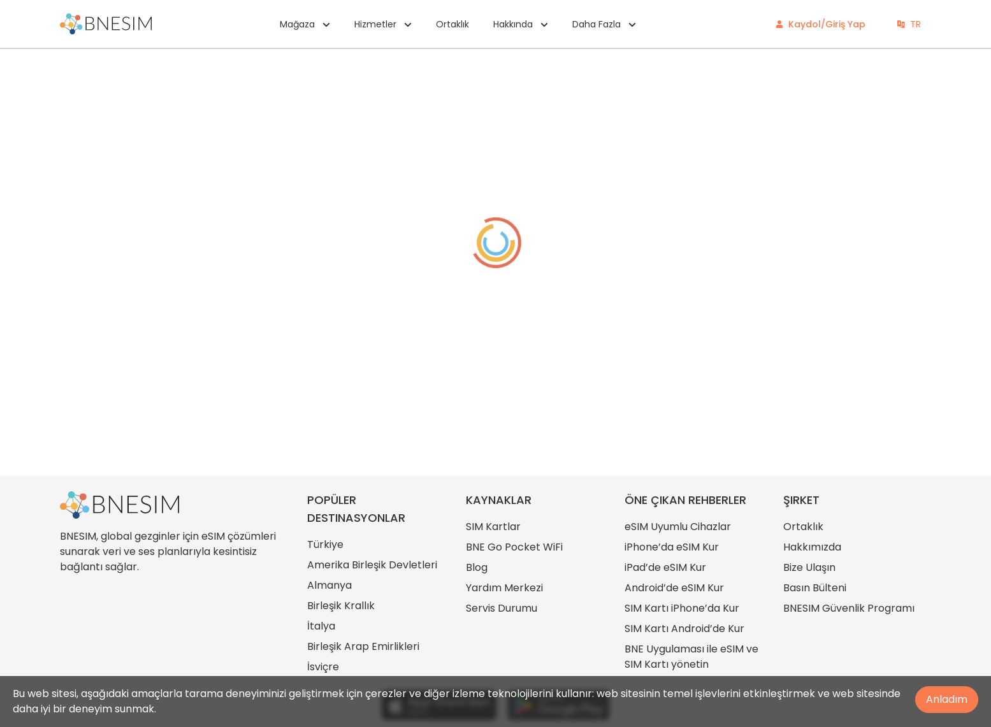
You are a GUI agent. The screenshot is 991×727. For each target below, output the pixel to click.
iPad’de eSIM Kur (665, 567)
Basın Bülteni (814, 587)
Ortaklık (452, 24)
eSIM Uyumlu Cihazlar (678, 526)
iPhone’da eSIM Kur (672, 547)
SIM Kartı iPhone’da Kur (682, 608)
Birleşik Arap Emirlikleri (363, 646)
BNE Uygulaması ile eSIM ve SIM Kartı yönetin (691, 657)
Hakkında (520, 24)
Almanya (329, 585)
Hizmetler (383, 24)
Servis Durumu (501, 608)
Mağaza (305, 24)
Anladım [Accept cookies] (946, 699)
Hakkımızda (812, 547)
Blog (477, 567)
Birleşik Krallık (341, 605)
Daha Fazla (604, 24)
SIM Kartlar (493, 526)
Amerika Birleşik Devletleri (372, 565)
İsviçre (323, 666)
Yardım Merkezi (504, 587)
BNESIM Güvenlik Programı (849, 608)
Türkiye (325, 544)
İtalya (321, 626)
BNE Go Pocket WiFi (514, 547)
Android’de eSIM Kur (674, 587)
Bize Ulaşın (809, 567)
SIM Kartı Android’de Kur (684, 628)
